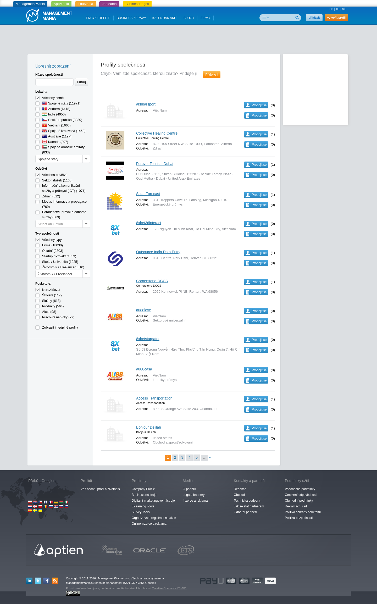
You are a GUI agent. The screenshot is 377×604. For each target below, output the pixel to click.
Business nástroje (144, 495)
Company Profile (143, 489)
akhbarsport (146, 104)
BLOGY (189, 18)
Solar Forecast (148, 194)
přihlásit (314, 17)
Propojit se (259, 105)
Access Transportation (154, 398)
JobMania (109, 4)
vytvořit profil (336, 17)
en (331, 9)
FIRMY (205, 18)
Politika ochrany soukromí (303, 512)
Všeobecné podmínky (300, 489)
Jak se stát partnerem (249, 506)
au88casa (144, 369)
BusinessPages (137, 4)
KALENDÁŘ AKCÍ (164, 18)
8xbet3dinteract (148, 223)
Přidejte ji (211, 74)
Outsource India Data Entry (158, 252)
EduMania (85, 4)
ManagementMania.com (113, 578)
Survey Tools (140, 512)
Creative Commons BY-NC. (169, 588)
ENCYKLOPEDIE (98, 18)
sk (344, 9)
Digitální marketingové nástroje (153, 500)
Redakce (240, 489)
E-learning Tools (143, 506)
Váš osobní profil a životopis (100, 489)
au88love (143, 310)
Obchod (239, 495)
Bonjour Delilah (148, 427)
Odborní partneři (245, 512)
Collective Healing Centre (157, 133)
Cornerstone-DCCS (152, 281)
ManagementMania (30, 4)
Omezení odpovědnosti (301, 495)
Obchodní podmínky (299, 500)
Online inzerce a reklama (149, 523)
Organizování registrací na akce (154, 518)
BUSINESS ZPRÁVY (131, 18)
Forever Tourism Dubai (154, 164)
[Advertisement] (188, 40)
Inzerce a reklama (195, 500)
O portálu (189, 489)
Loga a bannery (193, 495)
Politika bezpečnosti (299, 518)
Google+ (150, 582)
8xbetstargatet (147, 339)
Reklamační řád (296, 506)
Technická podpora (247, 500)
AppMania (61, 4)
